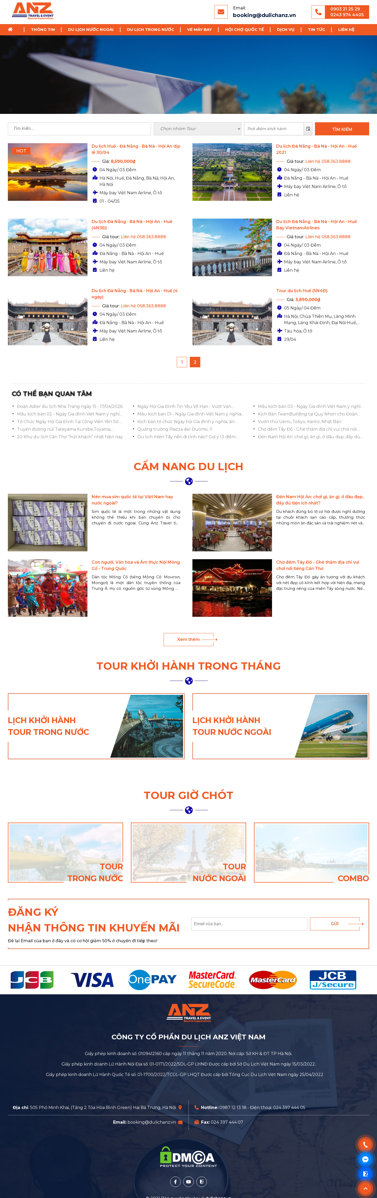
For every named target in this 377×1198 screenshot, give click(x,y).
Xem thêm (188, 639)
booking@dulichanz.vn (264, 15)
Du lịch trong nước (150, 29)
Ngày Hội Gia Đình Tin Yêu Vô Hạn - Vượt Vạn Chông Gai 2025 (184, 407)
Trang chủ (12, 29)
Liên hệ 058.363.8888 (328, 161)
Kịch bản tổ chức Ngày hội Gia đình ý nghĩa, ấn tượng (185, 422)
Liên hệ (346, 29)
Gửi (335, 923)
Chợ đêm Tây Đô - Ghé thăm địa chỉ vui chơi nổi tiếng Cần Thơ (307, 429)
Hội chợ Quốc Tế (244, 29)
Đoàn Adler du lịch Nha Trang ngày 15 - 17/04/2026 (70, 406)
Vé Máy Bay (199, 29)
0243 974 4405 (347, 14)
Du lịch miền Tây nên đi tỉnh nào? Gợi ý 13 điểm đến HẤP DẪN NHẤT (186, 437)
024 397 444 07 (227, 1122)
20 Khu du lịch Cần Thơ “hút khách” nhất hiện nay (70, 436)
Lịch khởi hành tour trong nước (48, 726)
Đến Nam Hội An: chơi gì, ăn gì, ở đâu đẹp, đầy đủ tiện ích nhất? (309, 437)
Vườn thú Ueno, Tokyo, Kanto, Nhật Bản (299, 421)
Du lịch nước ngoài (91, 29)
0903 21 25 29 (345, 9)
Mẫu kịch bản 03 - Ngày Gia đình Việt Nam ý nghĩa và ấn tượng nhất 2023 (310, 407)
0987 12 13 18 (232, 1107)
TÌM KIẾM (342, 129)
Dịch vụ (286, 29)
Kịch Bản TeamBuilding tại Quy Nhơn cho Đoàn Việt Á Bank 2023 (307, 414)
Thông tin (43, 29)
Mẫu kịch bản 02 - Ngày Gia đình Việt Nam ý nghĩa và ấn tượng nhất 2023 (69, 414)
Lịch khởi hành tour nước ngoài (231, 726)
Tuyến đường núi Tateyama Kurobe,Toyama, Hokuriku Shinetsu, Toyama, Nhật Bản (64, 429)
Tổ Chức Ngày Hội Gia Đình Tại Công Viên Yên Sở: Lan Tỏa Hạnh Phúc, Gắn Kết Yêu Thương (68, 422)
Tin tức (316, 29)
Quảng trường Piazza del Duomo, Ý (174, 429)
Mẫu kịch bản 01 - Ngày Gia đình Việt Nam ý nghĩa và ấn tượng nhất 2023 (189, 414)
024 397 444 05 (289, 1107)
